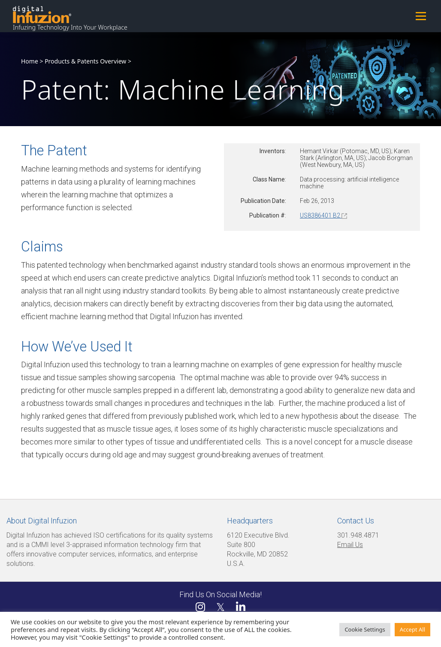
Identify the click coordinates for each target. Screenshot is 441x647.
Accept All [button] (412, 629)
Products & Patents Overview (85, 61)
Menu (420, 16)
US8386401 (316, 215)
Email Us (350, 545)
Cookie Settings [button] (364, 629)
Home (29, 61)
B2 (339, 215)
